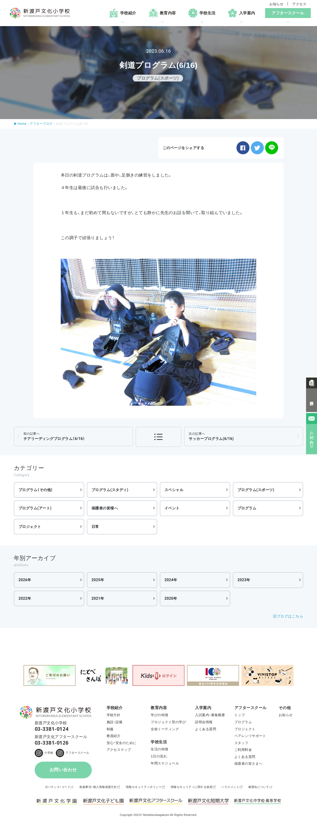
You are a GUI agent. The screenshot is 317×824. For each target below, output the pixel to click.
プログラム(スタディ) (110, 490)
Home (21, 124)
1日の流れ (159, 758)
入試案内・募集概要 (210, 717)
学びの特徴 (159, 717)
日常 (95, 527)
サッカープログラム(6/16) (211, 436)
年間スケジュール (165, 765)
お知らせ (276, 4)
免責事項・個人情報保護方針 (98, 788)
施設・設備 (115, 724)
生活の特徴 (159, 751)
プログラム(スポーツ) (255, 490)
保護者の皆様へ (105, 508)
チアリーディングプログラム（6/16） (54, 436)
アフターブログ (41, 124)
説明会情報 (203, 724)
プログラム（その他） (36, 490)
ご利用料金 (243, 752)
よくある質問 (205, 731)
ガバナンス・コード (57, 788)
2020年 (170, 598)
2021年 (98, 598)
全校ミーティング (165, 731)
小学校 (48, 754)
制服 (110, 731)
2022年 (25, 598)
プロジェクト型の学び (168, 724)
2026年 (25, 580)
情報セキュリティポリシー (144, 788)
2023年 (243, 580)
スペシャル (173, 490)
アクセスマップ (119, 752)
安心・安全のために (122, 744)
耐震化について (258, 788)
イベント (172, 508)
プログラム (246, 508)
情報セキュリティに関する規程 (192, 788)
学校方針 (114, 717)
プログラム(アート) (35, 508)
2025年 (98, 580)
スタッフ (241, 744)
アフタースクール (77, 754)
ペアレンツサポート (250, 738)
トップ (239, 717)
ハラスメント (230, 788)
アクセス (299, 4)
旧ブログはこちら (288, 616)
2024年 (170, 580)
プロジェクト (30, 527)
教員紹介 (114, 738)
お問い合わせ (63, 771)
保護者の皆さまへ (248, 765)
